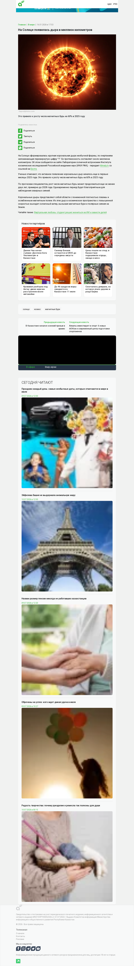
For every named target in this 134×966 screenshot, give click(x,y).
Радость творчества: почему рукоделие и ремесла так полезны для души (61, 805)
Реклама (20, 939)
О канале (20, 933)
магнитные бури (52, 309)
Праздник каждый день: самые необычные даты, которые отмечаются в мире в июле (65, 390)
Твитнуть (28, 136)
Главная (22, 25)
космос (37, 309)
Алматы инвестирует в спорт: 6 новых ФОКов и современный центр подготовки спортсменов (89, 329)
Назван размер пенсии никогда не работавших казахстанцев (54, 598)
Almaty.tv (104, 165)
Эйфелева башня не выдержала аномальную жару (48, 495)
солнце (26, 309)
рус (115, 4)
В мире (31, 25)
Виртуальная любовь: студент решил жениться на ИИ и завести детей (70, 212)
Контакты (20, 936)
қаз (109, 4)
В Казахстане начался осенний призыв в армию (45, 327)
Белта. (34, 169)
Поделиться (29, 131)
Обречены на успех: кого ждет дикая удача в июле (49, 702)
